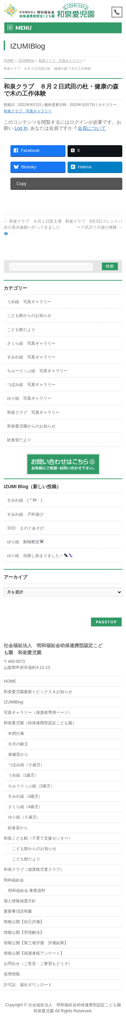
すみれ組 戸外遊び (25, 514)
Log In (21, 128)
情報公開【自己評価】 (24, 921)
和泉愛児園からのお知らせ (31, 426)
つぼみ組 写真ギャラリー (31, 384)
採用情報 (12, 974)
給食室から (16, 828)
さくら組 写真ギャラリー (31, 343)
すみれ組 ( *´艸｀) (24, 500)
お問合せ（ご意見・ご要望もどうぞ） (38, 963)
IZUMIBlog (13, 702)
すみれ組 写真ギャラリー (31, 357)
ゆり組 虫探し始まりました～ (39, 555)
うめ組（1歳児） (23, 775)
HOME (10, 681)
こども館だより (21, 329)
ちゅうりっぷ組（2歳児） (31, 786)
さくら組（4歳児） (25, 806)
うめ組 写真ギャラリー (29, 301)
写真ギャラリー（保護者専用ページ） (38, 712)
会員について (92, 128)
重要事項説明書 (18, 911)
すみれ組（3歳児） (25, 796)
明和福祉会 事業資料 (26, 890)
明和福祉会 (14, 880)
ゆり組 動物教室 (25, 541)
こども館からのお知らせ (29, 315)
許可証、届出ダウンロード (28, 984)
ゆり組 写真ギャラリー (29, 398)
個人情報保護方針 (20, 901)
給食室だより (19, 440)
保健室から (18, 754)
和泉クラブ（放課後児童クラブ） (34, 869)
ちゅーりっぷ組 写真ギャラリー (37, 370)
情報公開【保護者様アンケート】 (34, 953)
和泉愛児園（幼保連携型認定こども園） (40, 723)
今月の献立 (18, 744)
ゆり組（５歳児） (24, 817)
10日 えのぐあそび (25, 528)
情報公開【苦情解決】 (24, 932)
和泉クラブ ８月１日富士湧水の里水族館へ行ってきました (32, 227)
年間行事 (16, 733)
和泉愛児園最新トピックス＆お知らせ (38, 691)
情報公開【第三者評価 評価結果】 (36, 943)
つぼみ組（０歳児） (26, 764)
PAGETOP (106, 622)
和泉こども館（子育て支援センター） (38, 838)
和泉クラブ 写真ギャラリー (28, 111)
